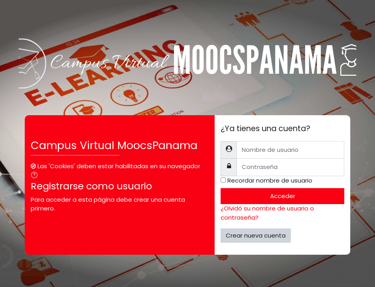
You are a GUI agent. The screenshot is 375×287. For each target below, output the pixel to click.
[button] (36, 176)
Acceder (282, 196)
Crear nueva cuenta (256, 235)
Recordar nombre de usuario (269, 180)
